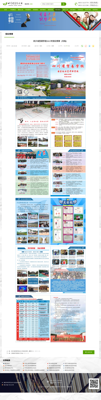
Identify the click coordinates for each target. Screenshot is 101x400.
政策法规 (88, 9)
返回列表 (88, 352)
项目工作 (65, 9)
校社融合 (73, 9)
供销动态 (80, 9)
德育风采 (50, 9)
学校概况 (13, 9)
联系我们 (95, 9)
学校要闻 (28, 9)
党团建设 (35, 9)
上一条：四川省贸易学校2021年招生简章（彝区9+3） (23, 351)
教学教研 (43, 9)
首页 (5, 9)
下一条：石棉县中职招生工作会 (18, 353)
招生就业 (58, 9)
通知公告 (20, 9)
